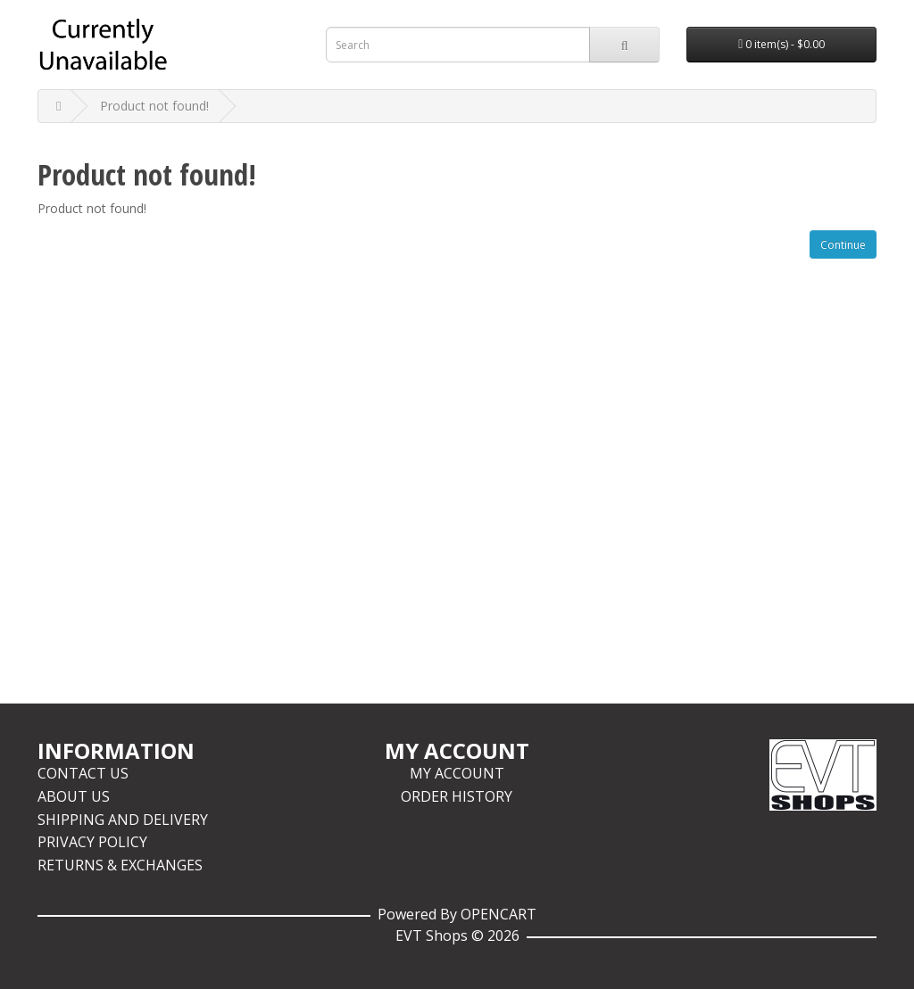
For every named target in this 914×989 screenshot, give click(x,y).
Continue (843, 244)
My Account (457, 773)
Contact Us (83, 773)
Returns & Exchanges (120, 865)
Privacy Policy (92, 842)
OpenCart (498, 914)
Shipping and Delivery (122, 819)
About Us (73, 796)
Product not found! (154, 105)
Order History (456, 796)
